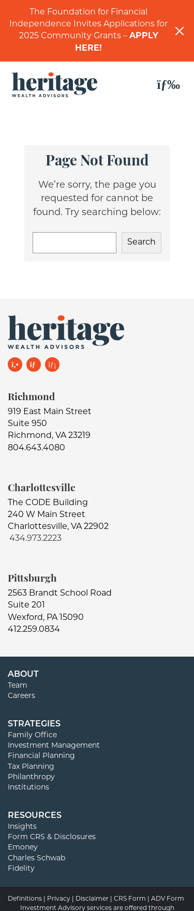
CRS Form (130, 899)
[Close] (179, 31)
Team (17, 686)
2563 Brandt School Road (60, 593)
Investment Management (54, 746)
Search (141, 242)
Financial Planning (41, 756)
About (23, 675)
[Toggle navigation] (168, 85)
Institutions (28, 788)
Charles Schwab (36, 858)
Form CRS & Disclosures (52, 837)
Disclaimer (92, 899)
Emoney (23, 848)
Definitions (25, 899)
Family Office (32, 735)
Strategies (34, 724)
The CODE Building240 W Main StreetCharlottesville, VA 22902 (58, 515)
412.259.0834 (34, 630)
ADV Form (167, 899)
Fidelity (21, 869)
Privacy (58, 899)
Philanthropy (31, 777)
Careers (21, 696)
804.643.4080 (36, 448)
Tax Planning (31, 767)
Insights (22, 827)
